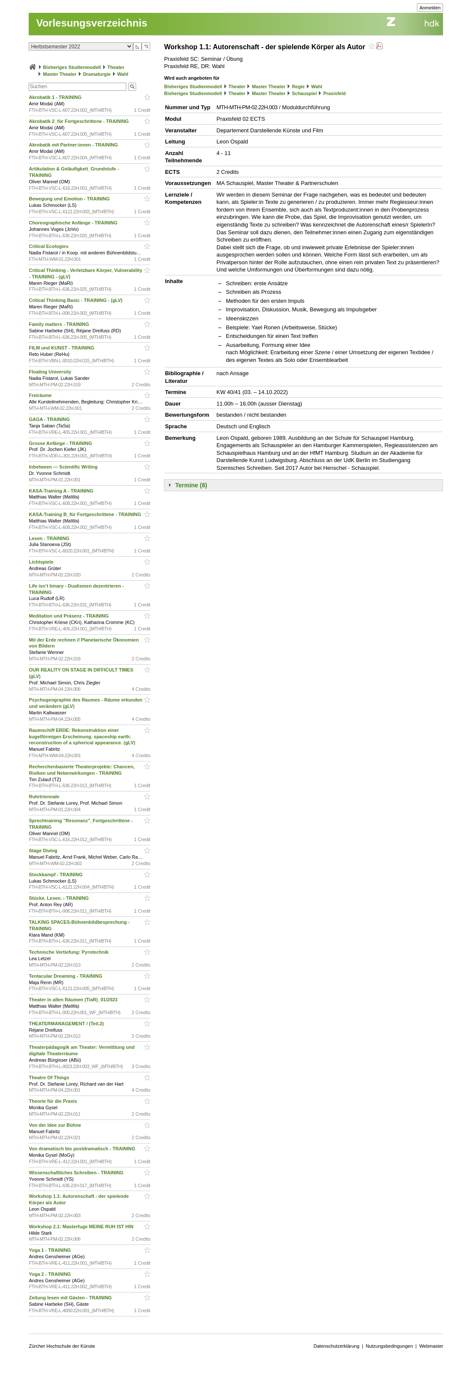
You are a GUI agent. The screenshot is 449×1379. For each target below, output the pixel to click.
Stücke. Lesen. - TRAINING (59, 898)
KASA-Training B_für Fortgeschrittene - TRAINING (85, 514)
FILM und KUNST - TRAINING (62, 347)
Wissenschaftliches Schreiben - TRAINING (77, 1172)
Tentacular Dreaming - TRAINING (66, 976)
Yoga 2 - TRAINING (50, 1274)
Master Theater (60, 74)
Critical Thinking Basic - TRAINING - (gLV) (76, 300)
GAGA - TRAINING (50, 419)
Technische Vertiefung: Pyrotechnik (69, 952)
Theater (116, 67)
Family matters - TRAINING (59, 324)
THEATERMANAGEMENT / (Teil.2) (67, 1023)
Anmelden (430, 7)
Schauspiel (304, 93)
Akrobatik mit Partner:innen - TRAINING (74, 144)
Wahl (122, 74)
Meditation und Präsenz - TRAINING (69, 615)
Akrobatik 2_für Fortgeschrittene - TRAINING (79, 121)
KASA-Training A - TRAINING (62, 490)
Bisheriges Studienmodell (72, 67)
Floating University (50, 371)
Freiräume (41, 395)
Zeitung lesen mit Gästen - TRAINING (71, 1297)
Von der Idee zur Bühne (55, 1125)
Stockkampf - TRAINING (56, 874)
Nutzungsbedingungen (389, 1346)
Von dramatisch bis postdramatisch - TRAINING (83, 1148)
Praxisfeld (334, 93)
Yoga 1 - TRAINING (50, 1250)
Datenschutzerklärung (337, 1346)
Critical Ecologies (49, 246)
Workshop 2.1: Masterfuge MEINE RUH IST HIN (81, 1226)
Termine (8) (191, 485)
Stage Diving (44, 850)
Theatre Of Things (49, 1077)
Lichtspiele (42, 561)
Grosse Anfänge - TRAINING (61, 443)
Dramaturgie (97, 74)
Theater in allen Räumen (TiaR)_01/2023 (74, 999)
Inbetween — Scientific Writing (64, 466)
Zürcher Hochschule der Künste (62, 1346)
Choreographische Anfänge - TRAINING (74, 222)
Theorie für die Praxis (53, 1101)
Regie (298, 86)
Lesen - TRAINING (50, 538)
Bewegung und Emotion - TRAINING (70, 198)
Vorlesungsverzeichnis (91, 23)
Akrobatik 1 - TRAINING (56, 97)
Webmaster (431, 1346)
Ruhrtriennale (45, 796)
